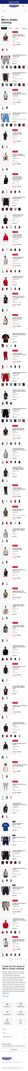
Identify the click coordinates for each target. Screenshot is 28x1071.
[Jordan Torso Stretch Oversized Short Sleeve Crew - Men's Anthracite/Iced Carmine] (6, 403)
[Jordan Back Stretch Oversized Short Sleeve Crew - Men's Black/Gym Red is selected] (2, 932)
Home (2, 16)
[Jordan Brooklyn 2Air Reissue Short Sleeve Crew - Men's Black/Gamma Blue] (19, 954)
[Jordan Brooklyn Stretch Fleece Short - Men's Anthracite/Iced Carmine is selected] (2, 85)
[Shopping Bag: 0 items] (25, 6)
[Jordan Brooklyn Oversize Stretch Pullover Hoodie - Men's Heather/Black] (6, 191)
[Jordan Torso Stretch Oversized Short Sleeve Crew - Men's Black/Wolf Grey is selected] (2, 403)
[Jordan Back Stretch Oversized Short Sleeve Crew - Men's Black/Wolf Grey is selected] (2, 659)
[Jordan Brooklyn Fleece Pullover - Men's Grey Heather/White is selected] (2, 880)
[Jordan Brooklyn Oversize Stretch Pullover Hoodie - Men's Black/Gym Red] (19, 249)
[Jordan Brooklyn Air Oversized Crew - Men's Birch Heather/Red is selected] (2, 271)
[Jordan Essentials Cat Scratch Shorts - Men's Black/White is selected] (2, 209)
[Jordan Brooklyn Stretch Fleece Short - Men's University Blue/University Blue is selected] (2, 125)
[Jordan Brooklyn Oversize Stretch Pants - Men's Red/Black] (15, 501)
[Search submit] (25, 11)
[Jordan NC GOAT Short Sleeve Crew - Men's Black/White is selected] (2, 583)
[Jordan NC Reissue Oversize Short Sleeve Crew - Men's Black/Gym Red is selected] (2, 49)
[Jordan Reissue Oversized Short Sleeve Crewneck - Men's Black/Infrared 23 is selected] (2, 816)
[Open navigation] (3, 6)
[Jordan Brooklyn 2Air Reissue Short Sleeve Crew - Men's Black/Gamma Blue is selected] (2, 443)
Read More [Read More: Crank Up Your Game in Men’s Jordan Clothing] (6, 996)
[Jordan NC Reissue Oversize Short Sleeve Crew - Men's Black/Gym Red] (6, 169)
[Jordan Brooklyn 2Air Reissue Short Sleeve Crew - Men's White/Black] (11, 443)
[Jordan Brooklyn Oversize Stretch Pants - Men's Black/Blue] (15, 367)
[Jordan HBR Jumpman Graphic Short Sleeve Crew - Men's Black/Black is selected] (2, 698)
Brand (17, 28)
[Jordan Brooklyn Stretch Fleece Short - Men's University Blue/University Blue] (11, 67)
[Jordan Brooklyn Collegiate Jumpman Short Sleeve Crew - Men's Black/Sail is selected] (2, 480)
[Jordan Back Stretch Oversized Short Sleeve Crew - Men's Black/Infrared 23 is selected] (2, 735)
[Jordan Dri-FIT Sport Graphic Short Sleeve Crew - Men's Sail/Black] (6, 640)
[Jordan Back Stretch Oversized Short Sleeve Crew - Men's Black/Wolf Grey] (19, 462)
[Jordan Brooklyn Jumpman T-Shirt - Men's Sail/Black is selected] (2, 562)
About (14, 1029)
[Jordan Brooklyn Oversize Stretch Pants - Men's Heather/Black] (6, 367)
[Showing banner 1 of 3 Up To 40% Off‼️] (14, 2)
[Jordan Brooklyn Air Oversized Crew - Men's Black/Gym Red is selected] (2, 227)
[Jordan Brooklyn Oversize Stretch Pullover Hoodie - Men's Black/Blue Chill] (15, 191)
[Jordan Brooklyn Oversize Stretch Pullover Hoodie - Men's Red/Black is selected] (2, 249)
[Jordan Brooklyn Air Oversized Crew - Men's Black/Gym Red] (11, 271)
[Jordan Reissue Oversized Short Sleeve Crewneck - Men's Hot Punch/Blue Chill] (6, 816)
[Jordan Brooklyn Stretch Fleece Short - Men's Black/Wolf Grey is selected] (2, 421)
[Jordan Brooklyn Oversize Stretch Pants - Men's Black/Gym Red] (19, 367)
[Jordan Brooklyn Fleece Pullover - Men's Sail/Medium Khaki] (11, 880)
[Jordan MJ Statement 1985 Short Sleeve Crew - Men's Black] (15, 345)
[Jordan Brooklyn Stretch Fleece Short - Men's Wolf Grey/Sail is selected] (2, 67)
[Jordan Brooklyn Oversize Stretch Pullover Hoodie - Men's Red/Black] (19, 191)
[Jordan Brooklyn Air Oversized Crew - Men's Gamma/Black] (19, 227)
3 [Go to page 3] (15, 959)
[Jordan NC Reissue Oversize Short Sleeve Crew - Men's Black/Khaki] (6, 49)
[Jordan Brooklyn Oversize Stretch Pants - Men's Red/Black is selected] (2, 367)
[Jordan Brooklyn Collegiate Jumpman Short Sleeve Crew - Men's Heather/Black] (6, 480)
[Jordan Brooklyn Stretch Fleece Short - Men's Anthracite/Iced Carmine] (6, 67)
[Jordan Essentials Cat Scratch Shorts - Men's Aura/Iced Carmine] (15, 209)
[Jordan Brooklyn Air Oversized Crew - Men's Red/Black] (6, 227)
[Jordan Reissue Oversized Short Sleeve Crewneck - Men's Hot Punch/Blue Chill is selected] (2, 107)
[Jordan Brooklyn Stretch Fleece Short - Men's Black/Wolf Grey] (19, 67)
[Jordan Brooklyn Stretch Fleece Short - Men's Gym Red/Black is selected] (2, 384)
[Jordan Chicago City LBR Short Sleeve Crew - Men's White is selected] (2, 776)
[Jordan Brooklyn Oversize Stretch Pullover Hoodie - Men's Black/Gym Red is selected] (2, 191)
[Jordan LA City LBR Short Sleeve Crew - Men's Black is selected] (2, 717)
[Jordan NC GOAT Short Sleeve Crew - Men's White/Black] (6, 583)
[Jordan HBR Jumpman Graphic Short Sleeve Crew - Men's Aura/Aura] (6, 698)
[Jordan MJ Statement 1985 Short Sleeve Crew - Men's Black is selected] (2, 345)
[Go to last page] (26, 960)
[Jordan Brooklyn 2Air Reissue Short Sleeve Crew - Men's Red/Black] (19, 443)
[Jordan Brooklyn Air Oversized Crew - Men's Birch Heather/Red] (11, 227)
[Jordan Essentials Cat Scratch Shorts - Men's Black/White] (6, 209)
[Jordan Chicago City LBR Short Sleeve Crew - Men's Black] (6, 776)
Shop (14, 1033)
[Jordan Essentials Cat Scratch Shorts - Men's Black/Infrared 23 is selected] (2, 862)
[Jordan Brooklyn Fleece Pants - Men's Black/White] (6, 798)
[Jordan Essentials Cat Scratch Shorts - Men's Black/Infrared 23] (19, 209)
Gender (11, 28)
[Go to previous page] (6, 960)
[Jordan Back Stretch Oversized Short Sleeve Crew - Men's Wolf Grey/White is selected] (2, 462)
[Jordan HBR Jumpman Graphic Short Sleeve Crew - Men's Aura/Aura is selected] (2, 540)
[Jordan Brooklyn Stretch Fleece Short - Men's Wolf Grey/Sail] (15, 85)
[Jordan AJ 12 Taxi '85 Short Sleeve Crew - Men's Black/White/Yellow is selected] (2, 310)
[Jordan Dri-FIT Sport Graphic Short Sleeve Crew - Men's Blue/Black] (6, 618)
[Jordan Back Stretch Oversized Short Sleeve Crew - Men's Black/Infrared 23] (15, 462)
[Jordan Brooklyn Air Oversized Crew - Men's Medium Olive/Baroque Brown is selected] (2, 523)
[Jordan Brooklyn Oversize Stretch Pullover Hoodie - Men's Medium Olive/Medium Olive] (11, 191)
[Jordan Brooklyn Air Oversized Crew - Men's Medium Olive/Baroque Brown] (15, 227)
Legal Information (14, 1036)
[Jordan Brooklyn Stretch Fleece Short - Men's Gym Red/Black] (23, 67)
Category (24, 28)
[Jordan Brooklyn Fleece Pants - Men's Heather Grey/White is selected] (2, 798)
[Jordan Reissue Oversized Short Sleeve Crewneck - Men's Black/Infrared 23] (6, 107)
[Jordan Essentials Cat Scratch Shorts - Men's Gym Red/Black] (11, 209)
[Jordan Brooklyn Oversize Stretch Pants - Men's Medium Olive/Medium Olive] (11, 367)
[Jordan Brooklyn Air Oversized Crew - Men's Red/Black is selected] (2, 288)
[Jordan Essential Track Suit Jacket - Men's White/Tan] (6, 680)
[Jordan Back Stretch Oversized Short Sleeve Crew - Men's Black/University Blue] (11, 462)
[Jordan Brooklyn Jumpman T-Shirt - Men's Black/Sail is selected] (2, 146)
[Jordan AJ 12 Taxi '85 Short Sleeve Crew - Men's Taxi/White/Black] (6, 310)
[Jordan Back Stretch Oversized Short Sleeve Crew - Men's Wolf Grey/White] (19, 659)
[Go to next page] (22, 960)
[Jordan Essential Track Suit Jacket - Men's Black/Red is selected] (2, 680)
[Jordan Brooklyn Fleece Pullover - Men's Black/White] (6, 880)
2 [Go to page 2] (12, 959)
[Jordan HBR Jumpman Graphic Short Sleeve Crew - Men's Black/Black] (6, 540)
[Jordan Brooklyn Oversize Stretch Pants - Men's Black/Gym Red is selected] (2, 501)
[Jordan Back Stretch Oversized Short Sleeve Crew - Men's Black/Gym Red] (6, 462)
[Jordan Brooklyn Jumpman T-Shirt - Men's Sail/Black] (6, 146)
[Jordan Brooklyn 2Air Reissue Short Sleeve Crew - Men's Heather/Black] (6, 443)
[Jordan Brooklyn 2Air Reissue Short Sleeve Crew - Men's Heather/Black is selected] (2, 954)
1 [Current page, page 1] (10, 959)
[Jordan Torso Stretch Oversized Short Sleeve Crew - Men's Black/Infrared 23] (11, 403)
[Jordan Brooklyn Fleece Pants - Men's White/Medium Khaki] (11, 798)
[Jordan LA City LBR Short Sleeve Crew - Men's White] (6, 717)
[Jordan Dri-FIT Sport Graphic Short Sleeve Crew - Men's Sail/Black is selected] (2, 618)
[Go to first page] (2, 960)
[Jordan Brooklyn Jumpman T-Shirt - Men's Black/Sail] (6, 562)
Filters (4, 28)
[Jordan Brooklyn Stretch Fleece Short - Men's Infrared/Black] (15, 67)
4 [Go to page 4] (17, 959)
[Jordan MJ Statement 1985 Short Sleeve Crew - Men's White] (6, 345)
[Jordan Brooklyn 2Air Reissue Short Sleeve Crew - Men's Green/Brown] (15, 443)
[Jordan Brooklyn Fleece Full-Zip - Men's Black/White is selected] (2, 757)
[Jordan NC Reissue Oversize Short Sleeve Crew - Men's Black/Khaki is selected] (2, 169)
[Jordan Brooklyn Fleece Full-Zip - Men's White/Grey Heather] (6, 757)
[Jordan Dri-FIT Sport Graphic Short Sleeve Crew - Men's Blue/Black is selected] (2, 640)
